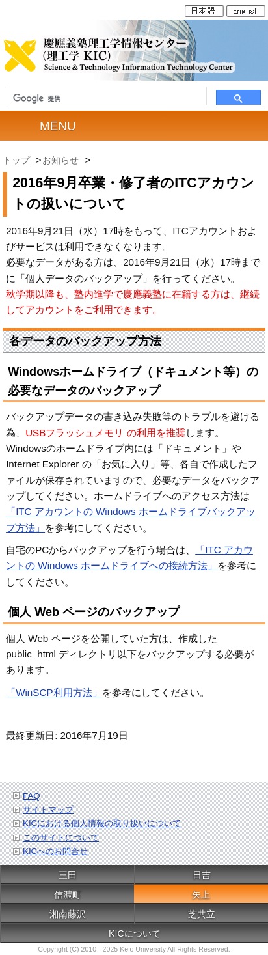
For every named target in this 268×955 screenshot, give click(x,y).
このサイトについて (61, 837)
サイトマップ (48, 809)
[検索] (106, 98)
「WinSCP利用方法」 (53, 692)
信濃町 (67, 894)
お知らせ (60, 160)
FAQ (31, 796)
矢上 (201, 894)
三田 (68, 875)
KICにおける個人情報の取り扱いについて (102, 823)
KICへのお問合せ (55, 851)
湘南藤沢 (67, 914)
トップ (16, 160)
